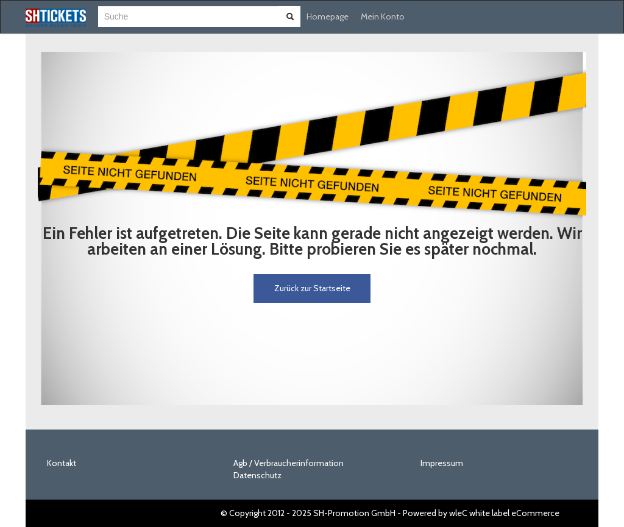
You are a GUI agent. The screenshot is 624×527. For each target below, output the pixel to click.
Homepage (328, 16)
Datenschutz (257, 475)
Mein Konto (383, 16)
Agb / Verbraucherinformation (288, 463)
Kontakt (61, 463)
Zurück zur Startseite (312, 288)
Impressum (441, 463)
